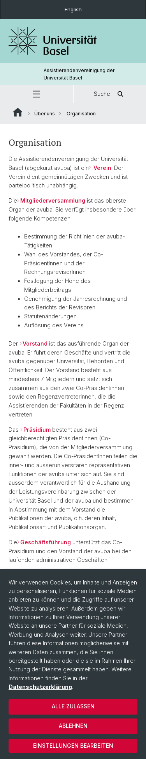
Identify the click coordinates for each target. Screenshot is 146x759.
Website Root (17, 112)
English (73, 9)
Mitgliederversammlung (52, 200)
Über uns (44, 113)
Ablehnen (73, 725)
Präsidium (37, 429)
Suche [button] (110, 94)
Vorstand (35, 343)
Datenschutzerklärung (40, 686)
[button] (36, 94)
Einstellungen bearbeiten (73, 745)
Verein (101, 167)
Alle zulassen (73, 706)
